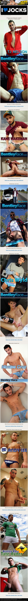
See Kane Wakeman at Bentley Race (14, 178)
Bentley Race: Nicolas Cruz (14, 343)
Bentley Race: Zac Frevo (14, 183)
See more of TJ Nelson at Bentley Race (14, 104)
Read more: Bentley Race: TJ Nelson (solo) (14, 106)
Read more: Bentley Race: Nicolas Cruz (14, 426)
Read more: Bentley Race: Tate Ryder (14, 595)
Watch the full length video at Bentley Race (14, 248)
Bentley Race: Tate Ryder (14, 513)
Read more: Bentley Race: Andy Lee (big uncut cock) (14, 509)
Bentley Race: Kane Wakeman (14, 109)
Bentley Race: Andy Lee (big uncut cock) (14, 429)
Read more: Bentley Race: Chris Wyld (14, 339)
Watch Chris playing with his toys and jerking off (14, 337)
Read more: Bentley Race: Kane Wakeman (14, 180)
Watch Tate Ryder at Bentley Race (14, 593)
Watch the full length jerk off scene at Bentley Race (14, 507)
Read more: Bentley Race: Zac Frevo (14, 250)
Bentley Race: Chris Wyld (14, 253)
